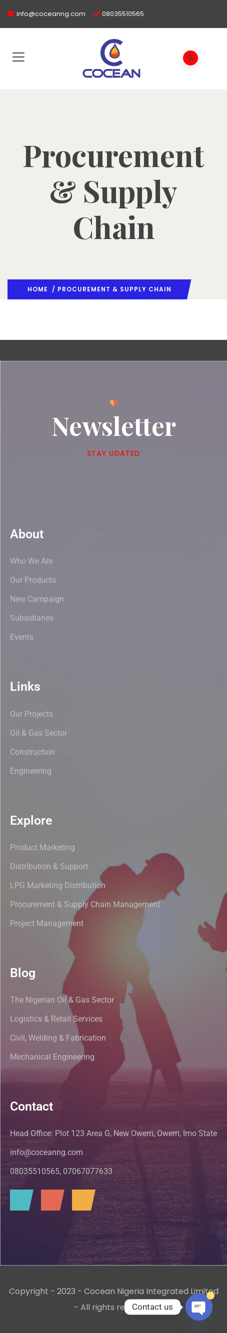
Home (38, 289)
